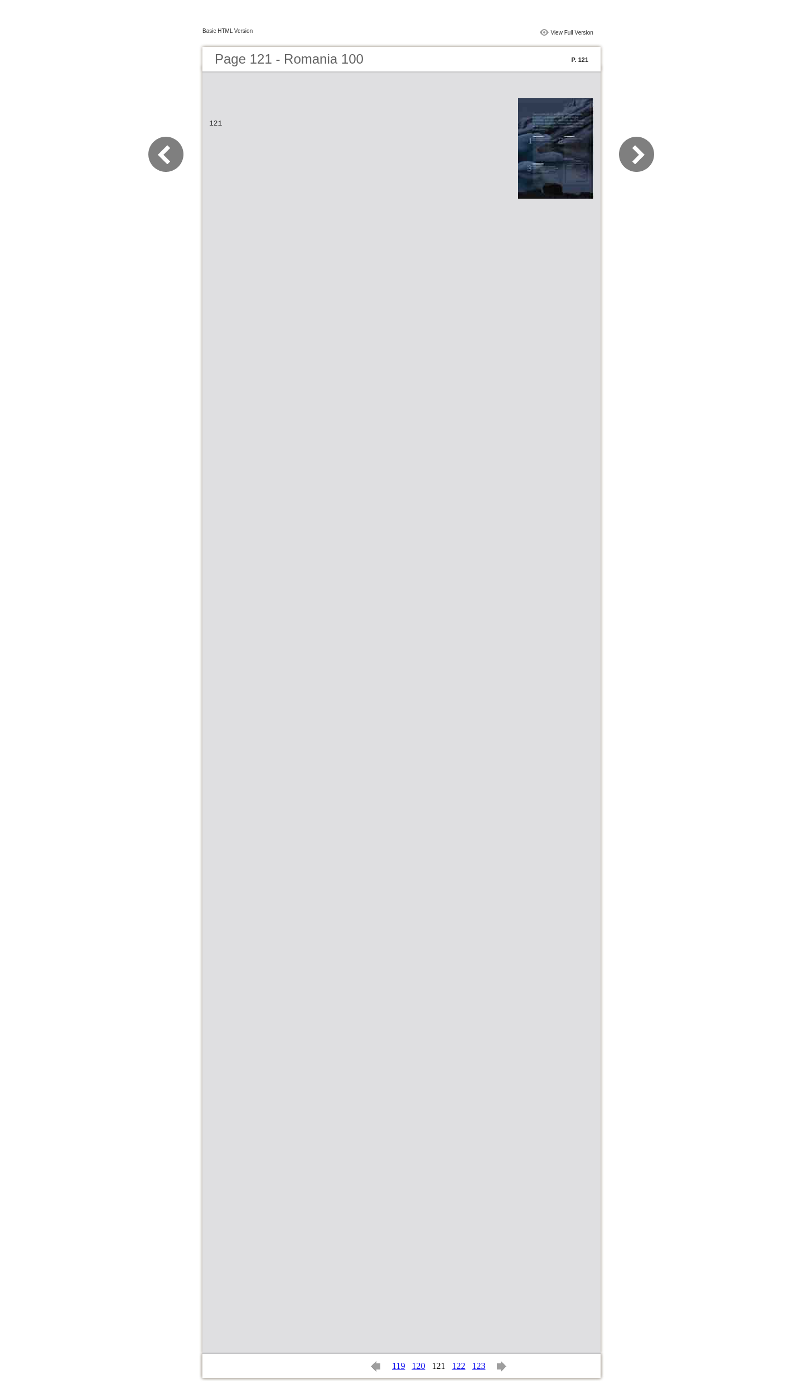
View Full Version (571, 33)
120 (418, 1366)
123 (478, 1366)
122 (458, 1366)
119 (398, 1366)
